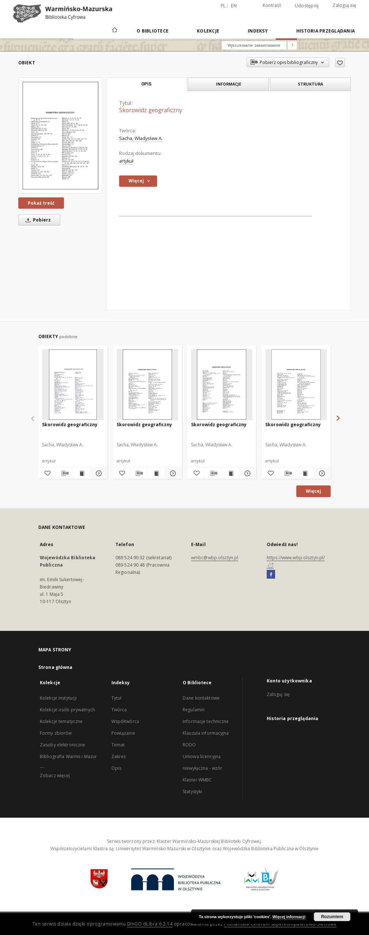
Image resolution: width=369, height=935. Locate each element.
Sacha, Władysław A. (141, 138)
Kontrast (272, 5)
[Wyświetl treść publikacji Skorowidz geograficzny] (81, 473)
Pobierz (37, 220)
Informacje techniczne (206, 721)
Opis (116, 768)
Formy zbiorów (56, 733)
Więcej (313, 491)
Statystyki (192, 791)
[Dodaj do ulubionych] (340, 62)
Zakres (118, 756)
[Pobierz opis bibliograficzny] (64, 473)
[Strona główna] (114, 31)
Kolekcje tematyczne (61, 721)
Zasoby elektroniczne (62, 745)
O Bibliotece (152, 31)
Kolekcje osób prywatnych (67, 710)
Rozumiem (332, 916)
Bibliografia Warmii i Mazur (68, 756)
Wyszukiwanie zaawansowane (254, 45)
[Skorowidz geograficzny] (60, 136)
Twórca (119, 710)
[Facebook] (271, 574)
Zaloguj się (344, 5)
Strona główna (55, 667)
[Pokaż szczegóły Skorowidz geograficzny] (97, 473)
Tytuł (116, 698)
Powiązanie (123, 733)
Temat (118, 745)
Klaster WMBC (197, 780)
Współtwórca (125, 721)
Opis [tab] (146, 84)
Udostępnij (307, 6)
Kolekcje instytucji (58, 698)
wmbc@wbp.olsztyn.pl (214, 557)
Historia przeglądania (325, 31)
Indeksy (258, 31)
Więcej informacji (289, 917)
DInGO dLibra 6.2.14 (150, 924)
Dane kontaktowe (201, 698)
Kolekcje (208, 31)
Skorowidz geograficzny (70, 424)
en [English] (234, 5)
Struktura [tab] (310, 84)
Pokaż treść (41, 203)
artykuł (126, 161)
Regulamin (194, 710)
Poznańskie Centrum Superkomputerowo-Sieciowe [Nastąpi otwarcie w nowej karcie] (280, 924)
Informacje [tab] (228, 84)
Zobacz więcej (55, 775)
